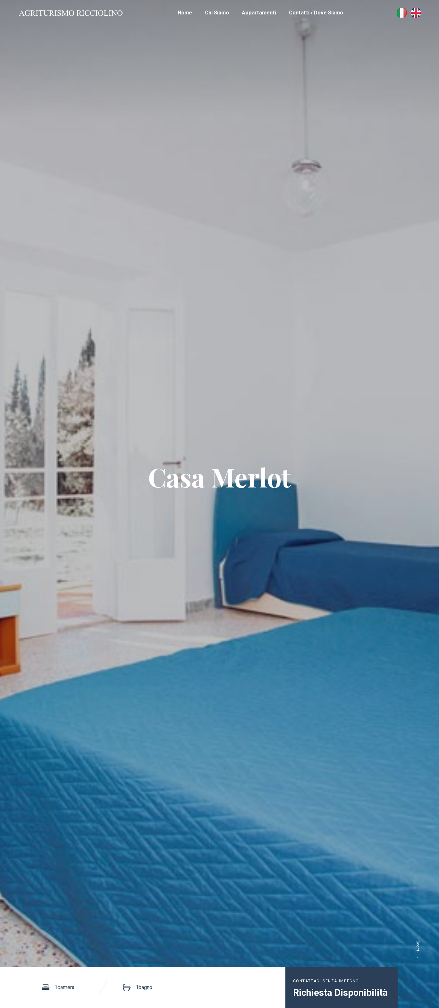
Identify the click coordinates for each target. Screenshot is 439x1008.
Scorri (418, 954)
